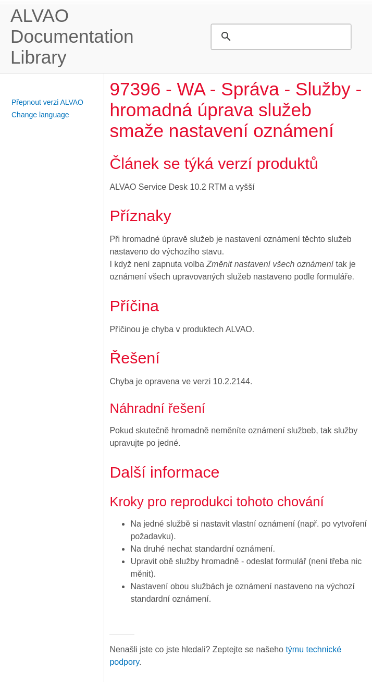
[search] (279, 36)
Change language (40, 115)
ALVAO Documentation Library (72, 36)
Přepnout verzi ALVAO (47, 102)
